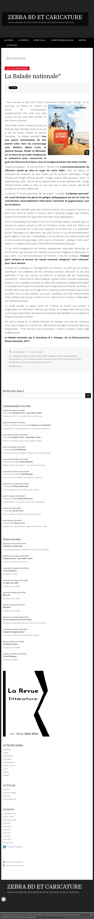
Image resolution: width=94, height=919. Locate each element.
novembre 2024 (9, 814)
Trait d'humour (19, 450)
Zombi (6, 450)
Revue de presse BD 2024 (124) (17, 620)
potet (49, 362)
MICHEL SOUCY (9, 766)
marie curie (41, 359)
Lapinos (6, 523)
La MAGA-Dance (10, 644)
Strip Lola (39, 40)
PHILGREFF (7, 759)
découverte (21, 362)
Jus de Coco (18, 511)
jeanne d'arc (52, 359)
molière (12, 362)
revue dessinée (32, 362)
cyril (5, 437)
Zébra (5, 413)
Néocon (6, 595)
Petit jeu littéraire (21, 486)
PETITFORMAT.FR (9, 799)
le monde (43, 362)
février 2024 (8, 843)
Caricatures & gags (62, 40)
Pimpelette (8, 499)
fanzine (39, 356)
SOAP (5, 769)
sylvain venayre (30, 359)
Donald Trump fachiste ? (14, 632)
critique (58, 356)
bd (22, 356)
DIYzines (6, 789)
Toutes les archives (15, 846)
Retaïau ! (7, 607)
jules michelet (69, 359)
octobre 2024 (8, 817)
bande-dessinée (48, 356)
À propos (23, 40)
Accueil (8, 40)
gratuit (26, 356)
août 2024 (7, 823)
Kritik (82, 40)
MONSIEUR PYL (9, 762)
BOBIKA (6, 775)
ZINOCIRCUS (8, 756)
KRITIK (40, 352)
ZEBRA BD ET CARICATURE (45, 17)
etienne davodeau (70, 356)
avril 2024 (6, 836)
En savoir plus (30, 917)
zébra (32, 356)
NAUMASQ (7, 749)
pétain (60, 359)
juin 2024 (6, 830)
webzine (16, 356)
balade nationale (16, 359)
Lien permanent (17, 352)
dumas (78, 359)
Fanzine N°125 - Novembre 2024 (27, 413)
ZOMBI (5, 753)
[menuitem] (10, 40)
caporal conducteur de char (15, 425)
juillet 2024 (7, 826)
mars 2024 (7, 839)
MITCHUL (6, 796)
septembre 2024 (9, 820)
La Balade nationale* (33, 76)
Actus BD (12, 45)
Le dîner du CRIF (11, 583)
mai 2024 (6, 833)
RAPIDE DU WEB (9, 793)
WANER (6, 772)
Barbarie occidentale (41, 425)
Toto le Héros (9, 462)
